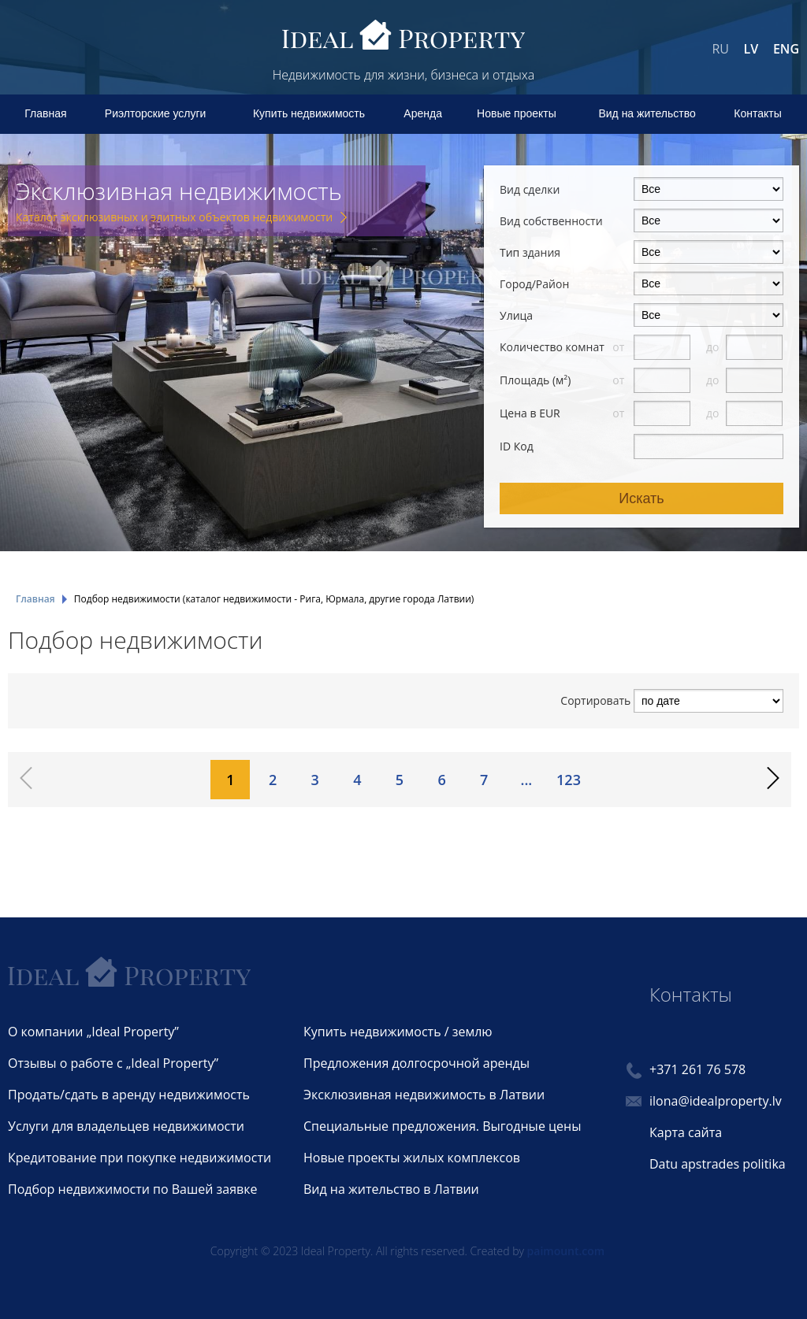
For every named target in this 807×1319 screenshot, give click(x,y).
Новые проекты (516, 113)
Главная (45, 113)
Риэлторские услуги (155, 113)
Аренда (423, 113)
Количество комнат (552, 346)
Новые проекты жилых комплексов (411, 1157)
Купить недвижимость (309, 113)
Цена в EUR (530, 413)
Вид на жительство (646, 113)
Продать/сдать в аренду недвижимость (129, 1094)
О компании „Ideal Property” (93, 1031)
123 (568, 779)
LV (751, 48)
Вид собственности (551, 220)
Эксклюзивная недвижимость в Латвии (424, 1094)
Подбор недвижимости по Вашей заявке (132, 1189)
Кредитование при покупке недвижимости (139, 1157)
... (526, 779)
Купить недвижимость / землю (398, 1031)
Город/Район (534, 283)
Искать (641, 498)
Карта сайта (685, 1132)
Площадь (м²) (535, 379)
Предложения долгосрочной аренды (416, 1063)
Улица (516, 315)
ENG (786, 48)
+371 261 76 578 (697, 1069)
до (714, 346)
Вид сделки (530, 189)
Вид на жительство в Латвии (391, 1189)
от (619, 346)
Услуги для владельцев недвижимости (126, 1126)
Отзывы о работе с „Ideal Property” (113, 1063)
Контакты (757, 113)
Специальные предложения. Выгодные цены (442, 1126)
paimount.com (566, 1250)
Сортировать (595, 700)
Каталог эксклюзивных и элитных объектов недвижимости (174, 216)
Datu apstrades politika (717, 1164)
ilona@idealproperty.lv (715, 1101)
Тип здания (530, 252)
